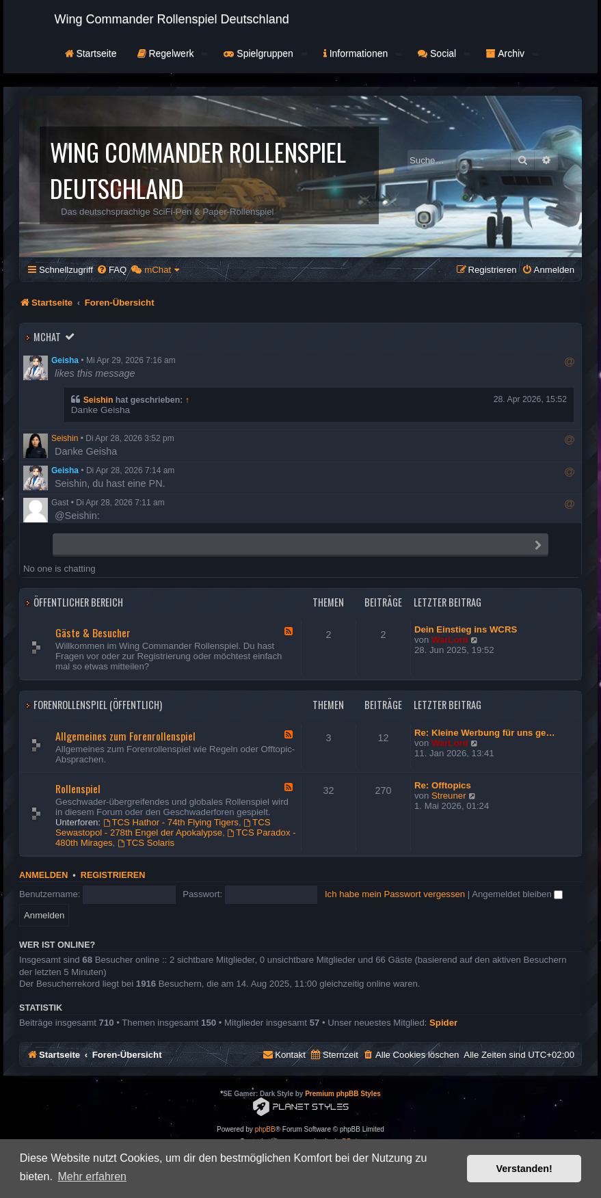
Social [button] (444, 53)
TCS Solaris (146, 843)
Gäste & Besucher (93, 632)
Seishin (98, 400)
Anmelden (43, 875)
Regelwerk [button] (172, 53)
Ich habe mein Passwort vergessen (395, 894)
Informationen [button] (362, 53)
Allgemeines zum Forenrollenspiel (125, 736)
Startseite (91, 53)
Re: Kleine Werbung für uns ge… (484, 733)
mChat (47, 337)
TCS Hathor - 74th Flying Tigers (171, 822)
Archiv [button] (512, 53)
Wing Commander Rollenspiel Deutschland (172, 19)
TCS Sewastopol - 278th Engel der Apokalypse (162, 827)
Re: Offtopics (442, 785)
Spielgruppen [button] (265, 53)
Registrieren (113, 875)
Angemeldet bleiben (517, 894)
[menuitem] (111, 270)
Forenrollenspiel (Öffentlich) (98, 704)
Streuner (448, 795)
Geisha (65, 360)
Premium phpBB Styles (343, 1093)
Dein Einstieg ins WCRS (465, 629)
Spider (443, 1022)
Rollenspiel (78, 788)
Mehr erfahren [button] (91, 1176)
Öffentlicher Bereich (78, 602)
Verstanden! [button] (524, 1168)
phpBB (265, 1129)
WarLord (449, 640)
